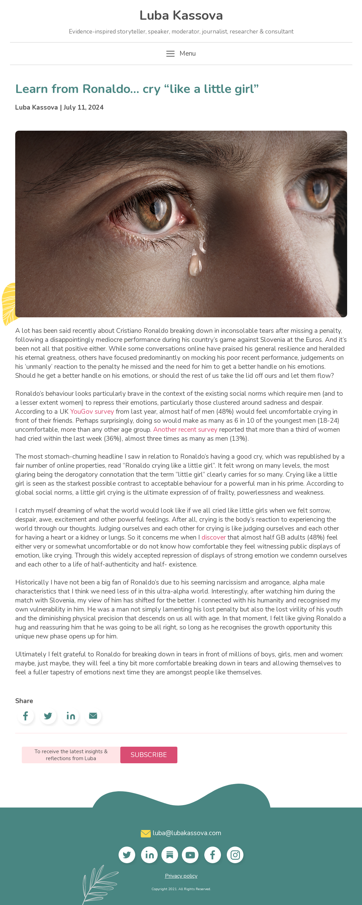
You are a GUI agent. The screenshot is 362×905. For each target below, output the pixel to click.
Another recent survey (185, 429)
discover (214, 537)
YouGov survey (92, 411)
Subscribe (149, 754)
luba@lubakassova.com (181, 833)
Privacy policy (181, 876)
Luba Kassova (181, 21)
